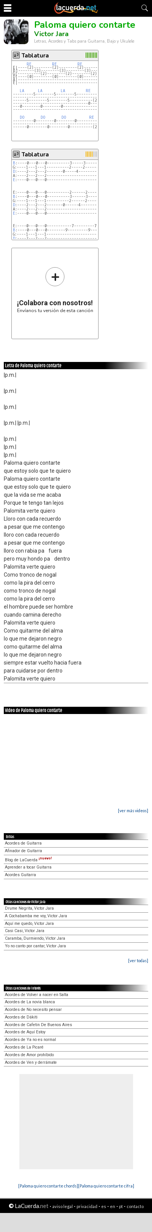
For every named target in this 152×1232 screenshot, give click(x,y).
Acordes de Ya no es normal (30, 1039)
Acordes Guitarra (20, 874)
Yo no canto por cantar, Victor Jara (35, 946)
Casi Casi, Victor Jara (24, 930)
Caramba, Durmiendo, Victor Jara (35, 938)
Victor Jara (51, 33)
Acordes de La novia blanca (30, 1001)
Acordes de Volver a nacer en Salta (36, 994)
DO (22, 117)
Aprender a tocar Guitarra (28, 867)
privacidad (87, 1206)
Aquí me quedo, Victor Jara (29, 923)
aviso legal (62, 1206)
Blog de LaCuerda (28, 859)
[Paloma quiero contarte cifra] (106, 1185)
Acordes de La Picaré (24, 1047)
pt (121, 1206)
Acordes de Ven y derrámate (31, 1062)
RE (29, 64)
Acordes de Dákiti (21, 1017)
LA (22, 90)
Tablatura (35, 55)
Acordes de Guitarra (23, 843)
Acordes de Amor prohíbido (29, 1054)
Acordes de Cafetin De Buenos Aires (38, 1024)
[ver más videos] (133, 810)
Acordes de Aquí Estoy (25, 1032)
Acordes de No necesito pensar (33, 1009)
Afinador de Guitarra (23, 850)
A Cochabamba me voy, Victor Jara (36, 915)
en (112, 1206)
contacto (135, 1206)
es (103, 1206)
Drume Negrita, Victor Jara (29, 908)
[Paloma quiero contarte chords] (48, 1185)
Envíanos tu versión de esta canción (55, 290)
